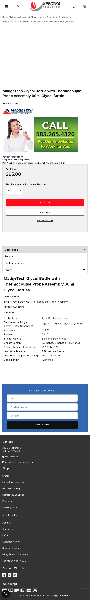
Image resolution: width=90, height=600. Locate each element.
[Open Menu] (6, 6)
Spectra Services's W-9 (14, 560)
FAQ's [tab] (8, 269)
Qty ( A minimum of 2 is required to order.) (26, 184)
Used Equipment (10, 507)
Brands (5, 475)
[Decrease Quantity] (9, 190)
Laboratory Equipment (13, 482)
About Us (6, 522)
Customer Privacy (11, 541)
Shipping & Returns (11, 548)
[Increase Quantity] (20, 190)
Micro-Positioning (11, 488)
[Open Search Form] (18, 6)
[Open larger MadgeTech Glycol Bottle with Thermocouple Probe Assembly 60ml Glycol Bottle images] (45, 55)
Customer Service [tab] (15, 263)
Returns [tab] (9, 256)
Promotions (8, 501)
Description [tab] (11, 249)
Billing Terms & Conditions (15, 554)
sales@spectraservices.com (19, 462)
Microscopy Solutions (13, 494)
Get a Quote (45, 212)
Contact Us (7, 529)
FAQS (5, 535)
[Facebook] (4, 575)
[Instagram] (9, 575)
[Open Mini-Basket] (85, 6)
